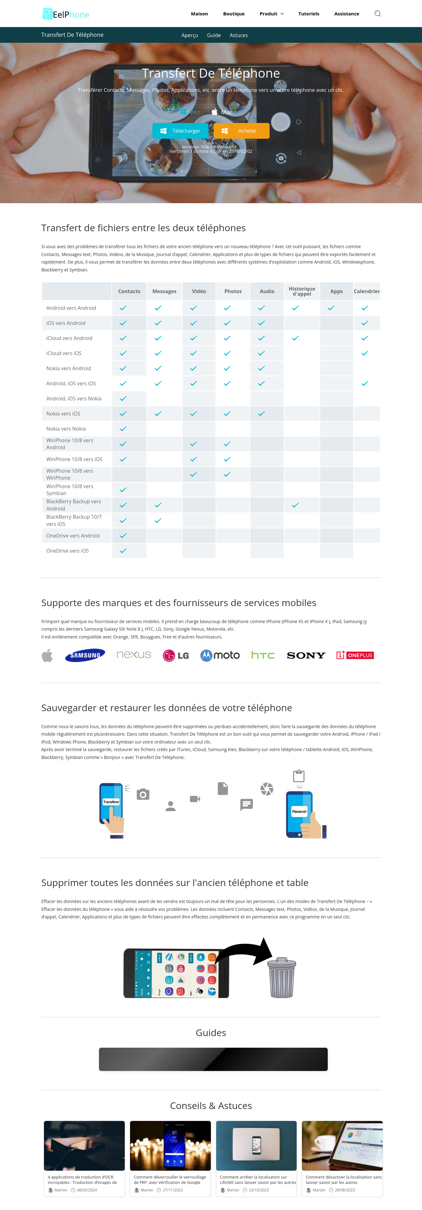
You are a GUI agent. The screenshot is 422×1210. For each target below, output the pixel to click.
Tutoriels (309, 13)
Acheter (247, 130)
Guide (214, 35)
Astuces (239, 35)
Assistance (346, 13)
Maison (199, 13)
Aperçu (190, 35)
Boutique (234, 13)
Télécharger (186, 130)
